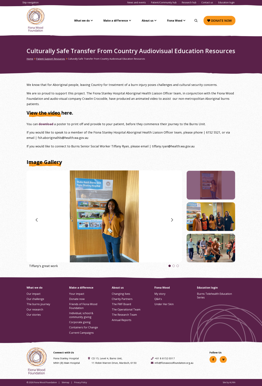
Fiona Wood (175, 21)
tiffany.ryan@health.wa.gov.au (173, 146)
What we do (90, 21)
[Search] (196, 20)
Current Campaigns (81, 333)
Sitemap (65, 382)
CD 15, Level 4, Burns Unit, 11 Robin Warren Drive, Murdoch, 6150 (114, 360)
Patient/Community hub (164, 2)
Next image (172, 221)
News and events (136, 2)
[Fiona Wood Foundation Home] (36, 20)
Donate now (219, 21)
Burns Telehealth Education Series (214, 295)
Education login (226, 2)
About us (151, 21)
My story (159, 294)
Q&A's (158, 299)
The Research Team (124, 314)
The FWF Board (121, 304)
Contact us (207, 2)
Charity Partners (122, 299)
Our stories (34, 314)
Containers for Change (83, 327)
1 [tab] (169, 266)
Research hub (189, 2)
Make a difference (122, 21)
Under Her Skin (164, 304)
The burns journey (38, 304)
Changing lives (121, 294)
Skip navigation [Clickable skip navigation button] (30, 2)
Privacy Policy (80, 382)
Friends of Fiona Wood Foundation (83, 306)
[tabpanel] (104, 220)
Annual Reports (121, 320)
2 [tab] (173, 266)
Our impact (33, 294)
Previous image (37, 221)
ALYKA (232, 382)
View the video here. (50, 113)
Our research (35, 309)
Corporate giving (80, 322)
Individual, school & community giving (81, 315)
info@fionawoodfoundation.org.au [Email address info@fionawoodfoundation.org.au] (174, 362)
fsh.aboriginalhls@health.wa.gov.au (63, 138)
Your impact (76, 294)
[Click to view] (104, 220)
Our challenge (35, 299)
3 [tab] (177, 266)
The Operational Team (126, 309)
